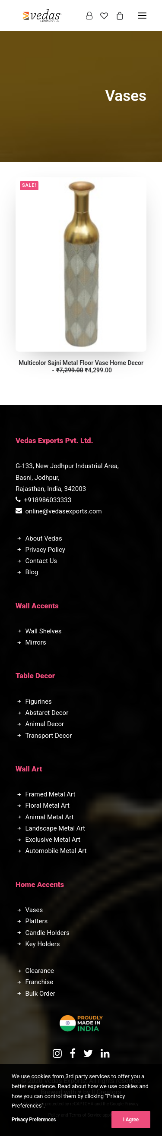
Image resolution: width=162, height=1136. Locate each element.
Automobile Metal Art (56, 851)
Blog (31, 572)
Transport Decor (48, 736)
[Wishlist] (100, 15)
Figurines (38, 701)
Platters (36, 921)
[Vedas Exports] (42, 15)
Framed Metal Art (50, 794)
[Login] (85, 15)
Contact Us (41, 561)
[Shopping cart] (116, 15)
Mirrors (35, 642)
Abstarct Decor (47, 713)
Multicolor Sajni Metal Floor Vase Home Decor (81, 366)
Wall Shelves (43, 631)
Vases (34, 910)
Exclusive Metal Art (52, 839)
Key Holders (42, 944)
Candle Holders (47, 933)
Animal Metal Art (49, 817)
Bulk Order (40, 994)
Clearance (39, 971)
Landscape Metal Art (55, 828)
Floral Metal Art (47, 805)
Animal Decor (44, 724)
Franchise (39, 982)
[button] (81, 264)
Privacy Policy (45, 550)
